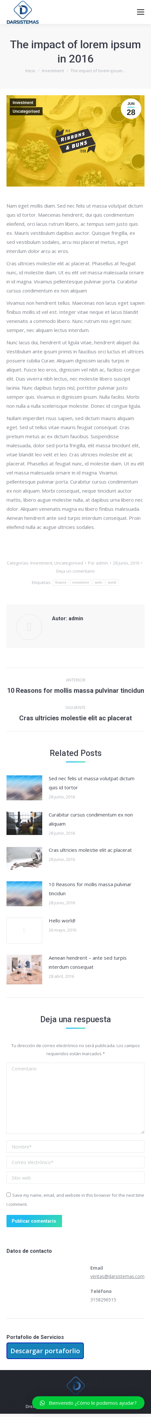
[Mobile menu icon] (141, 12)
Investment (23, 102)
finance (60, 582)
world (112, 582)
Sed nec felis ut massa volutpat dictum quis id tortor (91, 783)
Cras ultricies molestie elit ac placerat (90, 850)
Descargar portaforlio (45, 1350)
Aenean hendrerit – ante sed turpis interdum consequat (88, 962)
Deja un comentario (75, 571)
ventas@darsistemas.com (117, 1276)
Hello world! (62, 920)
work (98, 582)
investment (80, 582)
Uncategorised (26, 111)
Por (98, 563)
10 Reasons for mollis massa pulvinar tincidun (90, 889)
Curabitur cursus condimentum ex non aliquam (91, 819)
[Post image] (24, 787)
